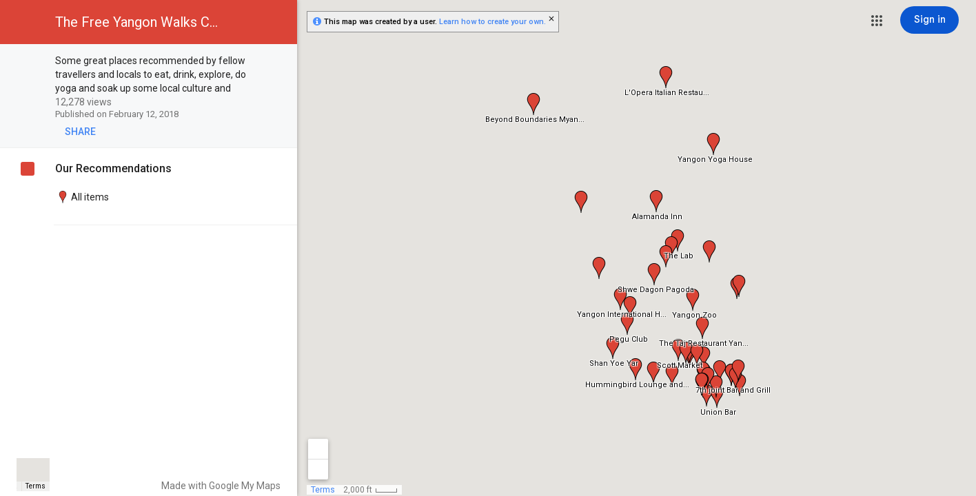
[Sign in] (929, 20)
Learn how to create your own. (492, 21)
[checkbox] (279, 62)
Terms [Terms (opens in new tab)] (35, 486)
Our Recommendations (113, 168)
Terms (323, 490)
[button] (877, 20)
